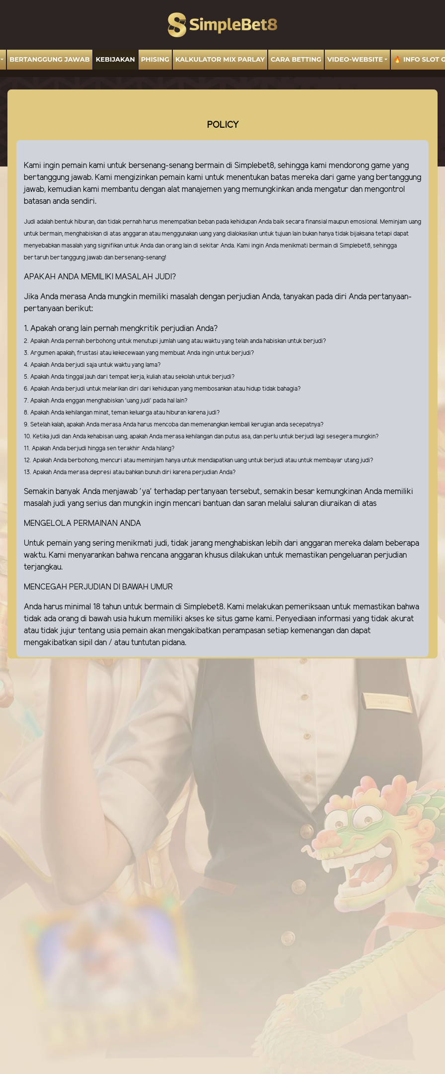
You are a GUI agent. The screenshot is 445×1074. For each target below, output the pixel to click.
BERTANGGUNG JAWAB (49, 59)
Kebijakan (115, 59)
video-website (355, 59)
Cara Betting (296, 59)
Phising (155, 59)
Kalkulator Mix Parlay (220, 59)
